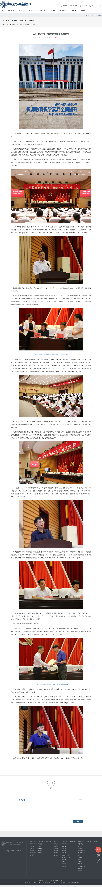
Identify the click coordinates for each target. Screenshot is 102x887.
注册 (92, 6)
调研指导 (21, 10)
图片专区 (23, 20)
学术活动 (83, 10)
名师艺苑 (34, 24)
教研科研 (80, 841)
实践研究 (73, 10)
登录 (96, 6)
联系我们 (53, 880)
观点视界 (11, 10)
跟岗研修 (19, 24)
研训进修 (64, 841)
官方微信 (75, 6)
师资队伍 (72, 841)
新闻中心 (5, 24)
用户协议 (59, 880)
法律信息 (41, 880)
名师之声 (52, 10)
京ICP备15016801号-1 (74, 882)
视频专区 (32, 20)
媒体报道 (12, 24)
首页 (2, 10)
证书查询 (65, 6)
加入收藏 (84, 6)
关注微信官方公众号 (15, 850)
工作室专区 (41, 10)
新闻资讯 (15, 20)
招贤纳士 (47, 880)
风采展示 (63, 10)
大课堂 (31, 10)
